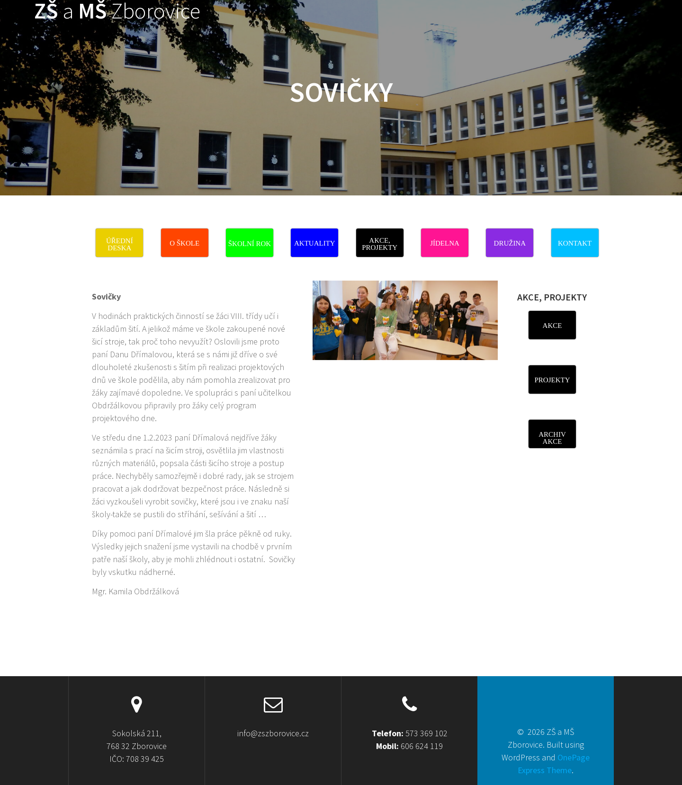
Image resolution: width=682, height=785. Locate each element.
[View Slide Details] (405, 320)
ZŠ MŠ (117, 11)
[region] (405, 330)
